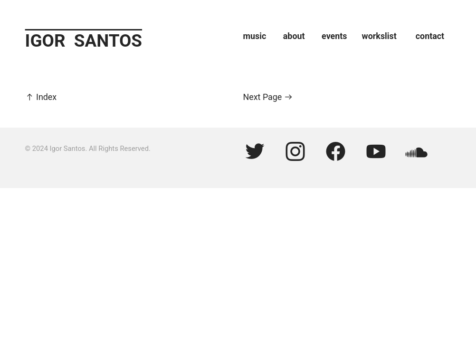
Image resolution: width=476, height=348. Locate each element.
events (342, 36)
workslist (379, 36)
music (255, 36)
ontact (432, 36)
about (298, 36)
